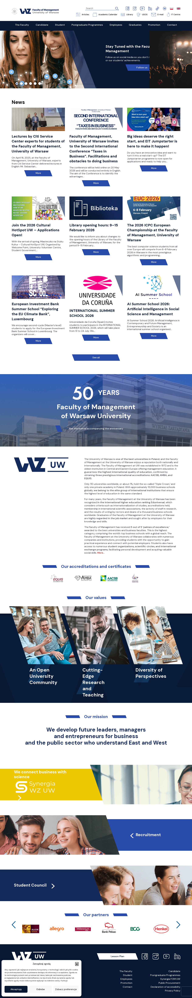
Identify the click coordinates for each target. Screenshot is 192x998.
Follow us (141, 67)
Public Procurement (169, 982)
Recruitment (145, 834)
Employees (126, 979)
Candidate (174, 971)
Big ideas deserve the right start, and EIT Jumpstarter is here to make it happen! (152, 141)
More (38, 173)
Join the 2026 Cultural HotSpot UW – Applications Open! (35, 230)
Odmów (40, 989)
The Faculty (125, 971)
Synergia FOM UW (170, 979)
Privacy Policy (172, 990)
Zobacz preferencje (66, 989)
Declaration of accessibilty (165, 986)
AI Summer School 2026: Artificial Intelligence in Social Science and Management (153, 309)
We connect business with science (40, 774)
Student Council (35, 885)
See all (96, 357)
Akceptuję (16, 989)
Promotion (126, 982)
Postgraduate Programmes (165, 975)
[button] (76, 963)
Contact (127, 986)
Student (127, 975)
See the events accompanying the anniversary (96, 428)
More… (101, 552)
